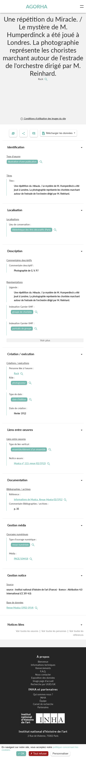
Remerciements (43, 668)
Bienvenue (43, 662)
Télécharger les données (57, 133)
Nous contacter (43, 674)
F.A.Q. (43, 671)
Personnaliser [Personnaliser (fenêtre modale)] (60, 753)
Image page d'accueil (43, 681)
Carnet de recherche (43, 704)
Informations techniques (43, 665)
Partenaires (43, 707)
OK (21, 753)
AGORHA (36, 6)
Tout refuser (38, 753)
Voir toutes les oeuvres (27, 631)
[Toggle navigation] (82, 6)
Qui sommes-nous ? (43, 694)
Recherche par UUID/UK (43, 684)
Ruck (41, 79)
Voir (45, 340)
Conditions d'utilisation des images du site (43, 118)
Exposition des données (43, 678)
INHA (43, 698)
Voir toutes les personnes (54, 631)
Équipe (43, 701)
